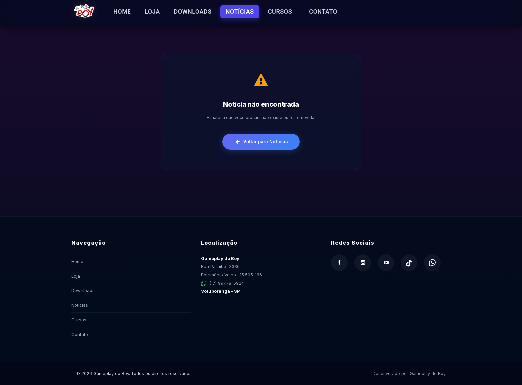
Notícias (240, 11)
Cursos (280, 11)
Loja (152, 11)
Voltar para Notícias (262, 141)
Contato (323, 11)
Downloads (193, 11)
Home (122, 11)
